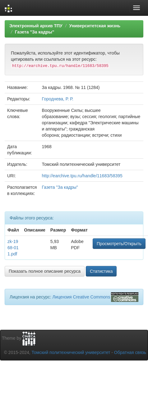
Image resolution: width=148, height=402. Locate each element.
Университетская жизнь (94, 25)
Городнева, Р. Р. (57, 98)
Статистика (101, 271)
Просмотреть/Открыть (119, 243)
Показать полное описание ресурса (45, 271)
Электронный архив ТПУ (35, 25)
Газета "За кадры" (34, 31)
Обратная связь (130, 352)
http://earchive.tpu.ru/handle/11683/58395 (82, 175)
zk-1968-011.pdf (13, 247)
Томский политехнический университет (71, 352)
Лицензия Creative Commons (81, 296)
